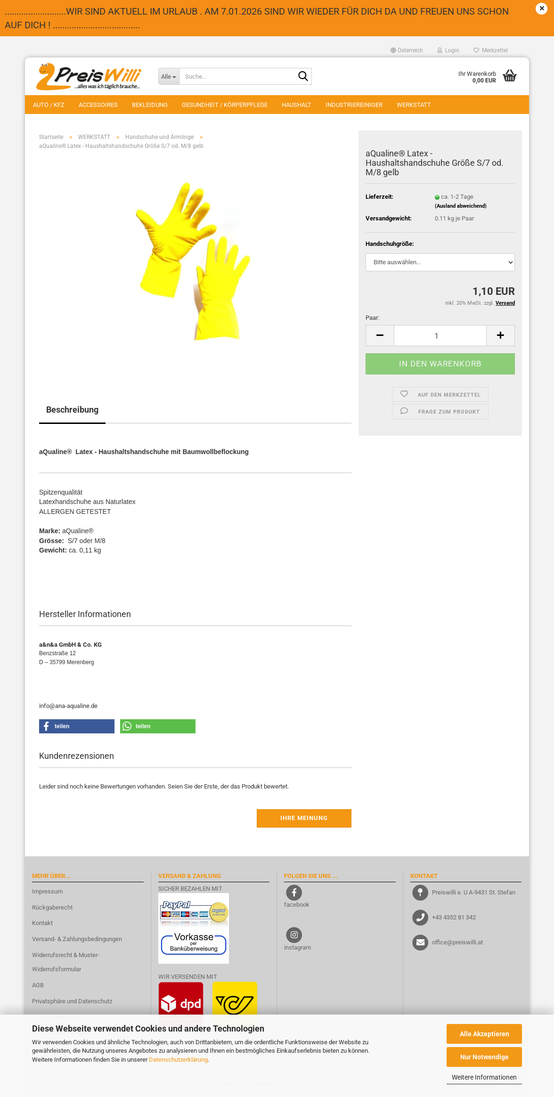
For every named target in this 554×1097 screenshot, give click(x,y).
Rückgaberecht (52, 907)
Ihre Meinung (304, 817)
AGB (38, 985)
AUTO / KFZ (49, 104)
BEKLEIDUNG (150, 104)
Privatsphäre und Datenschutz (72, 1001)
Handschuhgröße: (390, 243)
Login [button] (448, 50)
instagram (297, 947)
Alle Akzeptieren (484, 1034)
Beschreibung (72, 409)
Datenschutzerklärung (178, 1059)
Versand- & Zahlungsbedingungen (77, 939)
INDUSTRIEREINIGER (354, 104)
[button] (406, 50)
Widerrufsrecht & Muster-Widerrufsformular (65, 962)
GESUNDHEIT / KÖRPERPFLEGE (225, 104)
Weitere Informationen (484, 1077)
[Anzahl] (440, 335)
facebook (297, 904)
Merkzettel (490, 50)
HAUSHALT (296, 104)
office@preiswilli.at (457, 942)
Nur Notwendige (484, 1057)
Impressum (47, 891)
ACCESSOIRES (98, 104)
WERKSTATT (414, 104)
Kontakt (42, 922)
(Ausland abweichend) (461, 206)
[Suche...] (168, 76)
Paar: (372, 317)
